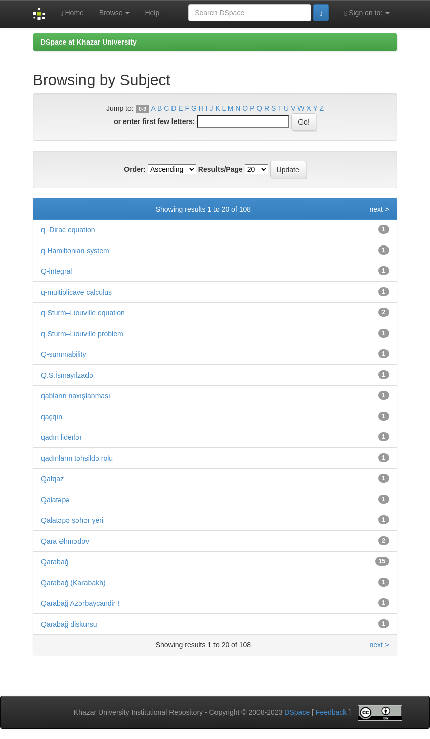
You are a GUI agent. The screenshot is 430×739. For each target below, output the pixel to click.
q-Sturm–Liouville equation (83, 313)
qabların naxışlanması (75, 396)
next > (379, 209)
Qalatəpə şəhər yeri (72, 520)
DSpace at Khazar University (88, 42)
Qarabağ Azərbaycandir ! (80, 603)
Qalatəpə (55, 500)
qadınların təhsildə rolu (77, 458)
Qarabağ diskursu (69, 624)
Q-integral (56, 271)
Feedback (331, 712)
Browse (114, 13)
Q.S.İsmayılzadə (67, 375)
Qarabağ (54, 562)
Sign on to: (367, 13)
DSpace (297, 712)
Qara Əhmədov (65, 541)
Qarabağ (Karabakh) (73, 583)
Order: (135, 169)
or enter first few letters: (154, 121)
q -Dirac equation (68, 230)
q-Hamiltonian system (75, 251)
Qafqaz (52, 479)
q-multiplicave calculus (76, 292)
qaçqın (51, 417)
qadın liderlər (61, 437)
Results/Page (220, 169)
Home (71, 13)
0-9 (142, 109)
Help (152, 13)
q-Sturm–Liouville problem (82, 334)
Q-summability (63, 354)
